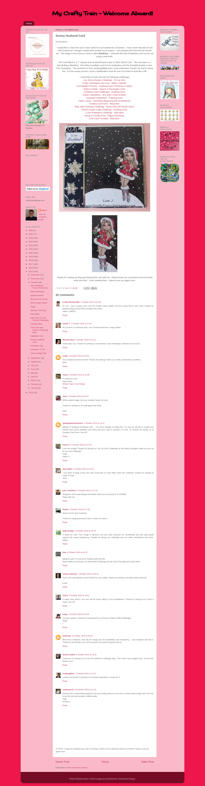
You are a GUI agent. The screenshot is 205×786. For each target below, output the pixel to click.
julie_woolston (69, 490)
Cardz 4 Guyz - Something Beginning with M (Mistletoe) (104, 101)
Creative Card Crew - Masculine (104, 104)
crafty (65, 356)
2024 (31, 238)
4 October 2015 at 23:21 (88, 574)
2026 (31, 230)
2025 (31, 234)
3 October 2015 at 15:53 (79, 356)
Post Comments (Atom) (77, 768)
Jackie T (66, 324)
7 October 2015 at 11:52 (85, 673)
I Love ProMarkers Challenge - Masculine (104, 113)
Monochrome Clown (39, 299)
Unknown (66, 636)
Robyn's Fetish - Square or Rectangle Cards (104, 89)
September (36, 358)
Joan (64, 396)
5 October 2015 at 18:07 (79, 595)
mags (64, 614)
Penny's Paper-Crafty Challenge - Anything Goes (104, 110)
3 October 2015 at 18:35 (79, 375)
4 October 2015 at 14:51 (83, 469)
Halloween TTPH (37, 349)
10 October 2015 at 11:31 (85, 690)
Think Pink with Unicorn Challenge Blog (39, 329)
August (34, 362)
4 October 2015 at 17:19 (87, 490)
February (35, 384)
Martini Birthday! (37, 291)
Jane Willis (67, 469)
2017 (31, 264)
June (33, 369)
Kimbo (65, 509)
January (34, 388)
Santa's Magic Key (38, 353)
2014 (31, 393)
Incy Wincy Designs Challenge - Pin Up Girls (104, 80)
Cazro (65, 595)
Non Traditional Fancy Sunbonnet (39, 287)
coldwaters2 (68, 690)
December (35, 275)
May (33, 373)
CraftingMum (68, 673)
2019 (31, 257)
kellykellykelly (111, 779)
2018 (31, 260)
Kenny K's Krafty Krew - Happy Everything (104, 116)
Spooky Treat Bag (38, 310)
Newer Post (62, 761)
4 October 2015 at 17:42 (79, 509)
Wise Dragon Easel (38, 303)
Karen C (66, 445)
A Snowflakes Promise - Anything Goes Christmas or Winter (104, 86)
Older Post (147, 761)
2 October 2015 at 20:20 (90, 302)
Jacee (65, 375)
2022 (31, 245)
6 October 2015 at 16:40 (86, 655)
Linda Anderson (69, 574)
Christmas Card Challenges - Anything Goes (104, 92)
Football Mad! (36, 324)
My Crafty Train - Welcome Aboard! (102, 13)
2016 (31, 268)
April (33, 377)
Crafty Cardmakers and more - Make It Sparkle (104, 83)
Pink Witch (35, 314)
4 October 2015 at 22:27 (77, 552)
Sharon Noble (68, 655)
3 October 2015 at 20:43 (78, 396)
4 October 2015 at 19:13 (85, 531)
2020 (31, 253)
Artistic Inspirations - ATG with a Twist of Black (104, 95)
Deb (64, 552)
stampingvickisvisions (72, 423)
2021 (31, 249)
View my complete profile (42, 217)
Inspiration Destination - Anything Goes (104, 98)
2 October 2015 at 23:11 (85, 340)
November (35, 279)
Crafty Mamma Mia (70, 302)
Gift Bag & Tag (36, 346)
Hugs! (32, 307)
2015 (31, 271)
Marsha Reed (68, 340)
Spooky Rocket (36, 295)
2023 (31, 242)
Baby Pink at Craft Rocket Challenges (39, 319)
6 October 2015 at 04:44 (82, 636)
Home (29, 23)
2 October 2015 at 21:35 (81, 324)
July (33, 365)
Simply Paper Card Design (73, 384)
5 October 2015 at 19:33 (78, 614)
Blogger (132, 779)
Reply (64, 315)
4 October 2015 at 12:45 (81, 445)
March (34, 380)
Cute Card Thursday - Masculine (104, 118)
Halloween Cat (36, 336)
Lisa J (44, 210)
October (34, 282)
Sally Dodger (68, 531)
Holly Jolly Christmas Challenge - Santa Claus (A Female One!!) (104, 107)
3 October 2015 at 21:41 (94, 423)
